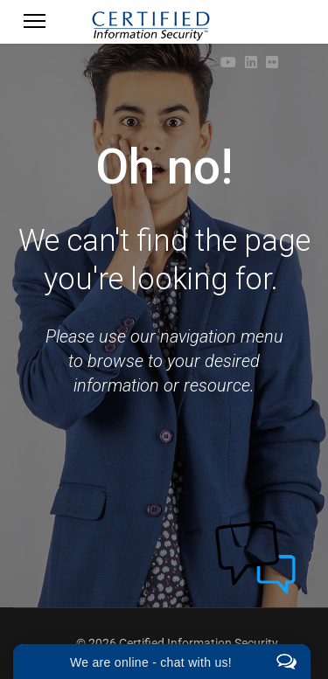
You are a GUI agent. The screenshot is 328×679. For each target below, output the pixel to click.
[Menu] (34, 26)
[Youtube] (228, 62)
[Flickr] (272, 62)
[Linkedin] (251, 62)
